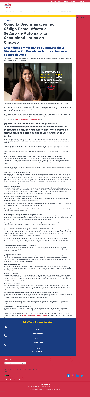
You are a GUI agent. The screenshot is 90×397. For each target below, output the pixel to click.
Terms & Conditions (74, 366)
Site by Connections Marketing (53, 394)
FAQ (51, 361)
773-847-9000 (81, 19)
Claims (20, 382)
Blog (51, 366)
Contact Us (10, 379)
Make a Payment (11, 382)
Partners (71, 359)
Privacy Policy (73, 361)
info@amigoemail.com (57, 391)
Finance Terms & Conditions (77, 363)
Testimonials (54, 363)
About (52, 359)
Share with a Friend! (12, 384)
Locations (18, 379)
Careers (52, 368)
